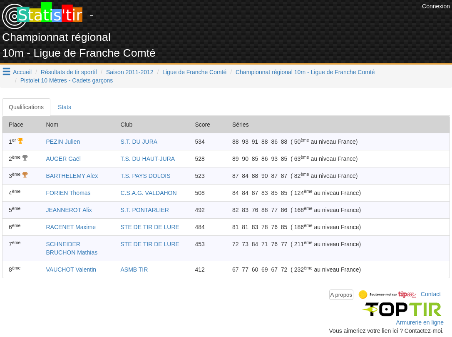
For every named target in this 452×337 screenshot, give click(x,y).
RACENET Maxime (71, 227)
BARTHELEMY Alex (72, 175)
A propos (341, 295)
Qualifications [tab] (26, 107)
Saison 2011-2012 (130, 72)
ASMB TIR (134, 269)
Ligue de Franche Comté (194, 72)
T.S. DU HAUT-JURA (148, 158)
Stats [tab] (64, 107)
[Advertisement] (268, 21)
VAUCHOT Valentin (71, 269)
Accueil (22, 72)
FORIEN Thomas (68, 193)
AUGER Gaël (63, 158)
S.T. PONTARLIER (145, 210)
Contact (431, 294)
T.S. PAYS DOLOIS (146, 175)
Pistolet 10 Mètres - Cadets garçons (66, 80)
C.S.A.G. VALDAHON (149, 193)
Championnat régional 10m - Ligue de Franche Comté (305, 72)
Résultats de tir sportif (69, 72)
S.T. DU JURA (139, 141)
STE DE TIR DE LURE (150, 227)
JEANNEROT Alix (69, 210)
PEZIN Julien (63, 141)
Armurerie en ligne (420, 322)
